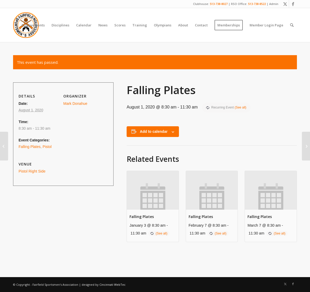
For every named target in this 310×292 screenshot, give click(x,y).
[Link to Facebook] (293, 4)
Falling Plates (141, 216)
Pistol (47, 147)
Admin (273, 4)
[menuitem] (33, 25)
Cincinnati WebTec (112, 285)
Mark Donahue (75, 103)
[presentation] (153, 190)
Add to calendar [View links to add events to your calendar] (154, 131)
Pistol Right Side (32, 171)
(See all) (240, 107)
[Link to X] (285, 4)
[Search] (292, 25)
